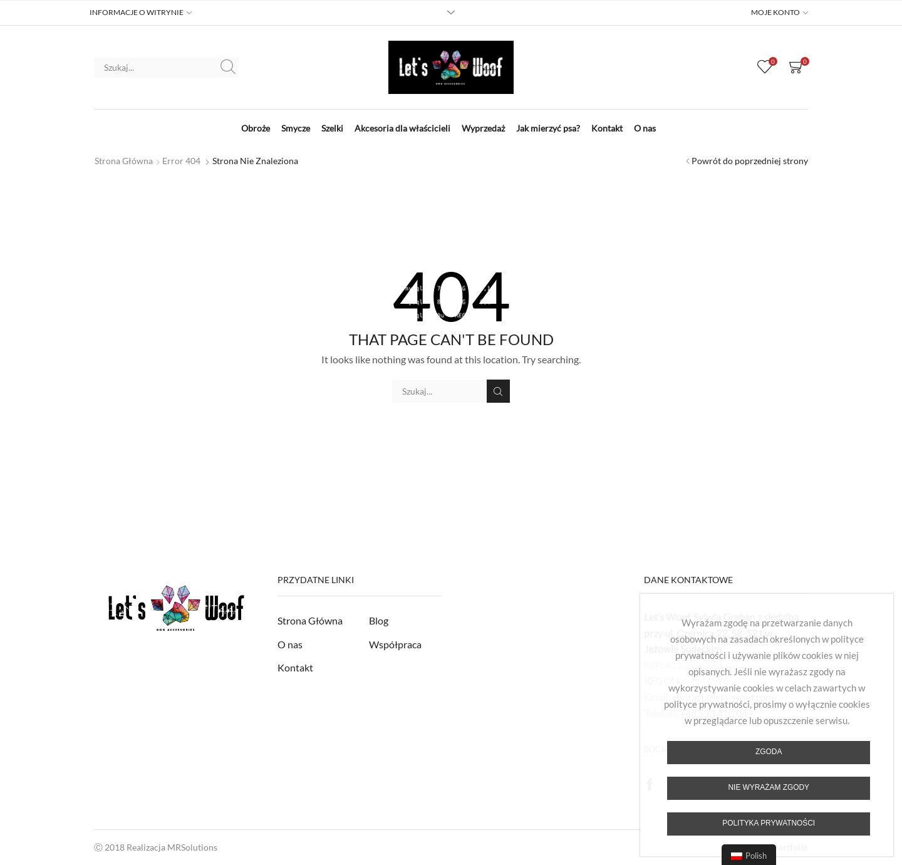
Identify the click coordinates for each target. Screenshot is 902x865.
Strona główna (124, 160)
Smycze (295, 128)
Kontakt (607, 128)
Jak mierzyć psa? (548, 128)
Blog (378, 620)
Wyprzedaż (483, 128)
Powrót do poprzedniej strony (750, 160)
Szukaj (228, 67)
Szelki (332, 128)
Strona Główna (310, 620)
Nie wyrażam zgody (768, 787)
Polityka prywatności (768, 823)
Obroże (255, 128)
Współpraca (395, 644)
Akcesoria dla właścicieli (402, 128)
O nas (645, 128)
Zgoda (768, 751)
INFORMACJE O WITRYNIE (137, 12)
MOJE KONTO (775, 12)
